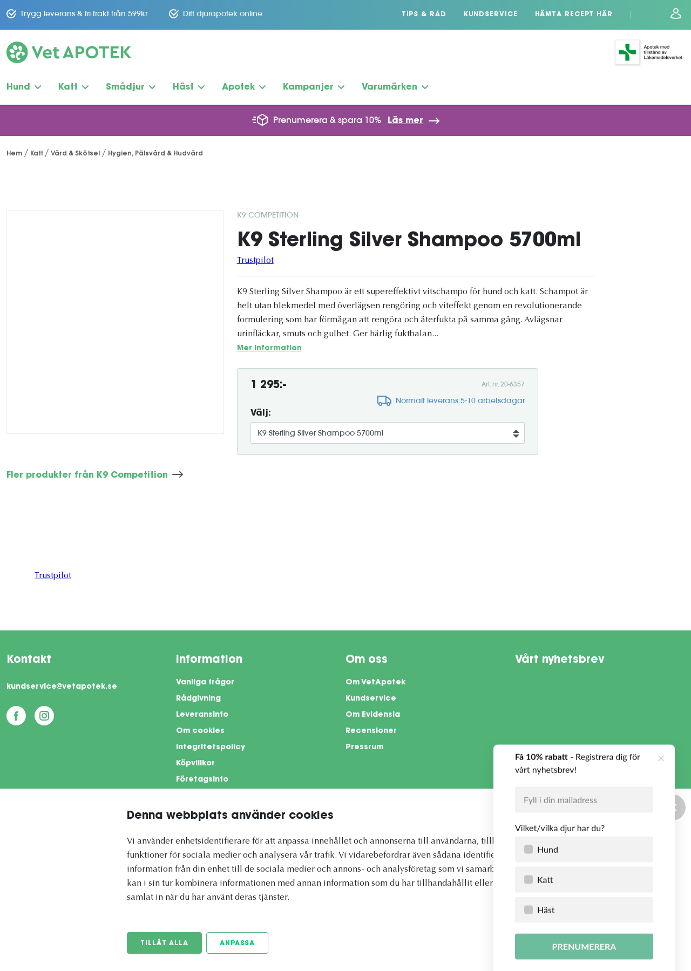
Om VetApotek (375, 683)
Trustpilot (255, 260)
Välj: (260, 413)
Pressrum (364, 747)
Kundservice (491, 14)
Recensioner (371, 731)
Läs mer (405, 121)
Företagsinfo (202, 780)
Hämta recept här (574, 14)
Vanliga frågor (205, 683)
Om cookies (200, 731)
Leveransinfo (202, 715)
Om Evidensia (373, 715)
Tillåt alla (164, 943)
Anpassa (237, 943)
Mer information (269, 348)
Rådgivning (198, 699)
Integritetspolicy (210, 747)
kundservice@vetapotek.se (61, 687)
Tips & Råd (424, 14)
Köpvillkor (195, 764)
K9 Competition (268, 215)
